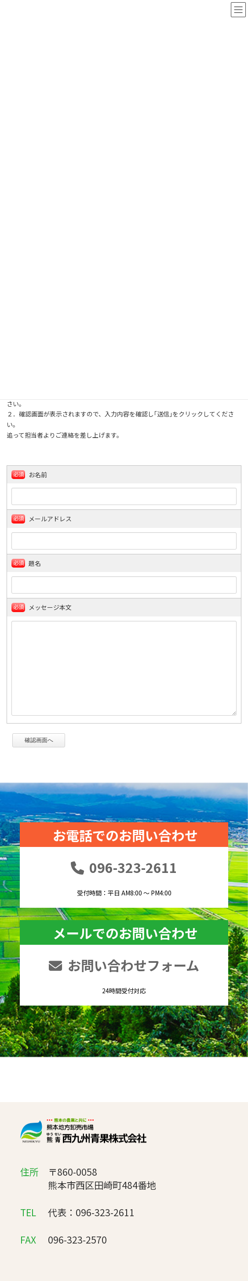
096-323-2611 (124, 915)
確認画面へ (44, 756)
